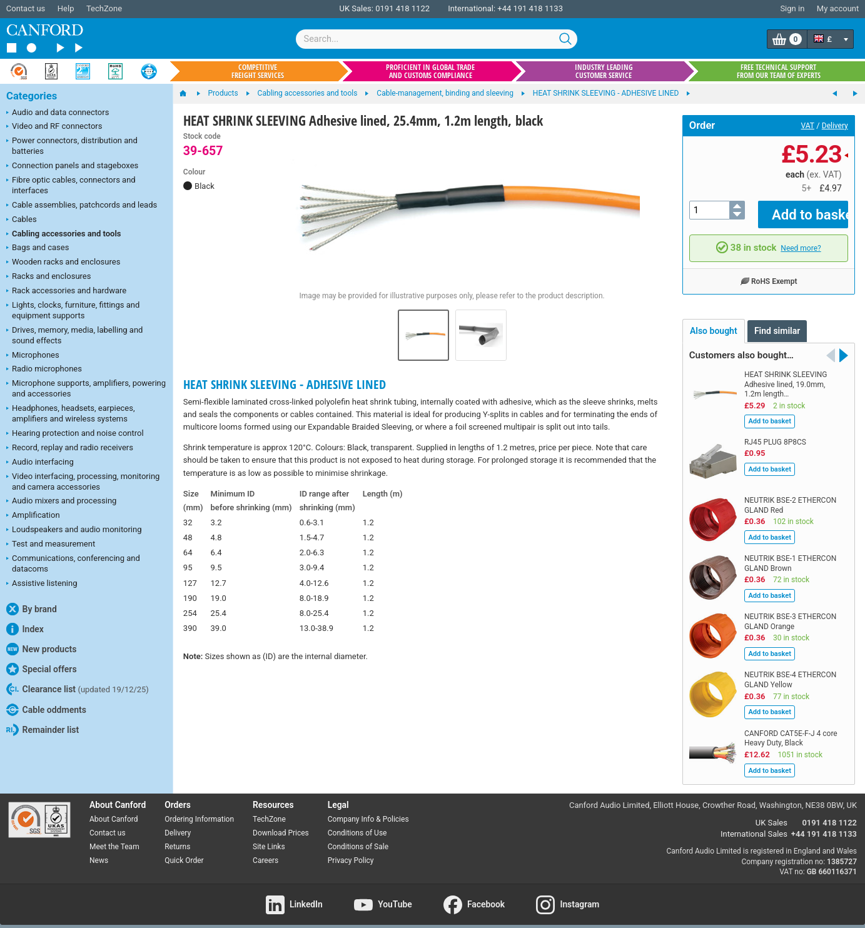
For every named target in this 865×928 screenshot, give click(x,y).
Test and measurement (50, 544)
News (98, 851)
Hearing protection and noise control (75, 434)
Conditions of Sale (358, 838)
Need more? (801, 239)
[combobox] (436, 39)
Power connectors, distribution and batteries (72, 146)
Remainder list (42, 730)
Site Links (269, 838)
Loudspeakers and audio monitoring (74, 530)
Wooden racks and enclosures (63, 262)
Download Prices (281, 824)
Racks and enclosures (48, 277)
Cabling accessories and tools (63, 234)
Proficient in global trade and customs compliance (430, 71)
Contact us (26, 8)
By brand (31, 609)
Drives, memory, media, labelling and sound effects (74, 335)
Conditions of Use (357, 824)
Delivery (835, 125)
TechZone (104, 8)
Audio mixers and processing (61, 501)
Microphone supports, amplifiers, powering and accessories (86, 388)
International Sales (754, 825)
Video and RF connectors (54, 127)
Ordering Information (199, 810)
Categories (31, 96)
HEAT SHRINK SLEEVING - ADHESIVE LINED (284, 384)
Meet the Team (114, 838)
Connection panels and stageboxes (72, 166)
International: (471, 8)
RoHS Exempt (768, 271)
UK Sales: (356, 8)
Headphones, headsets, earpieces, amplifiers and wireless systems (70, 413)
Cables (21, 220)
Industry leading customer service (604, 71)
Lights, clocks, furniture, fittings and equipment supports (72, 310)
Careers (265, 851)
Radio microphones (44, 369)
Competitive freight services (257, 71)
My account (838, 8)
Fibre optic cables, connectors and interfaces (71, 185)
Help (66, 8)
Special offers (41, 669)
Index (25, 629)
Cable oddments (46, 710)
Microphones (32, 355)
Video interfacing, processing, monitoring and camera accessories (82, 482)
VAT (807, 125)
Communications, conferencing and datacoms (73, 563)
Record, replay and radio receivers (69, 448)
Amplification (33, 516)
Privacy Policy (351, 851)
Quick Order (183, 851)
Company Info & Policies (368, 810)
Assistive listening (42, 584)
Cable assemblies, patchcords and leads (81, 205)
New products (41, 649)
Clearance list (77, 689)
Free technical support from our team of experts (779, 71)
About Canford (113, 810)
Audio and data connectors (57, 113)
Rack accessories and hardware (66, 291)
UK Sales (771, 814)
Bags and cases (37, 248)
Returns (177, 838)
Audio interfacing (40, 462)
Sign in (792, 8)
